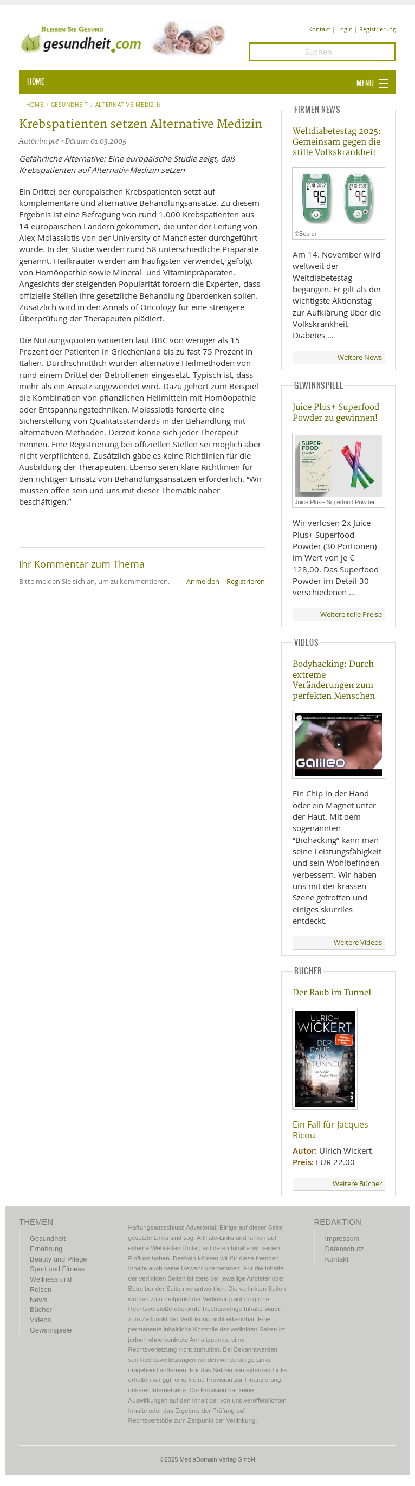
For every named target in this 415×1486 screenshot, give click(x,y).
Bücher (41, 1309)
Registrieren (245, 581)
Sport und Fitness (57, 1269)
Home (35, 105)
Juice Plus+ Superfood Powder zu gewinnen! (336, 412)
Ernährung (46, 1249)
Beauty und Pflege (58, 1259)
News (38, 1300)
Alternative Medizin (128, 105)
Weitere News (360, 357)
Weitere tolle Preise (351, 614)
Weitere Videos (358, 942)
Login (345, 29)
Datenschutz (344, 1249)
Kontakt (319, 29)
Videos (40, 1320)
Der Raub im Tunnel (332, 993)
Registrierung (377, 29)
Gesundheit (69, 105)
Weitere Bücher (357, 1183)
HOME (35, 82)
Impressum (342, 1238)
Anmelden (202, 581)
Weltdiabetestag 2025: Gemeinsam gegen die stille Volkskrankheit (337, 142)
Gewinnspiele (51, 1330)
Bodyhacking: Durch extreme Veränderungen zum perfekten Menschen (334, 680)
